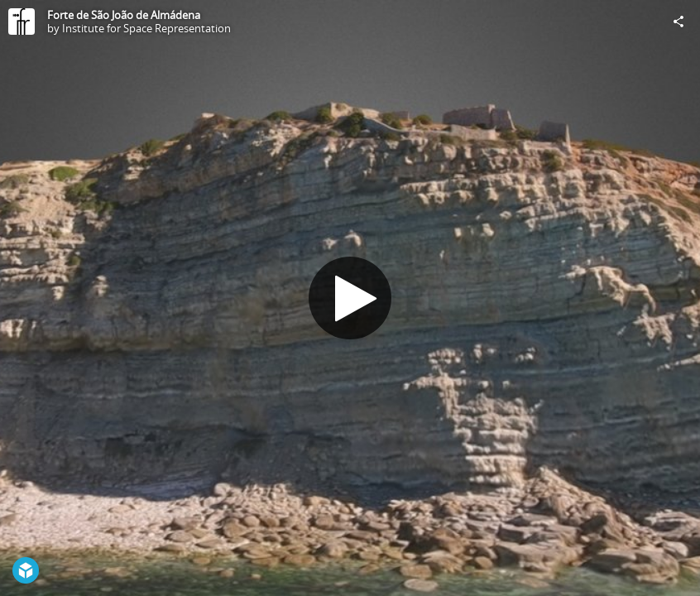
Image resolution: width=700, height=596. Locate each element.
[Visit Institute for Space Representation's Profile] (21, 21)
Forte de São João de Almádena (123, 14)
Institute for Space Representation (146, 28)
